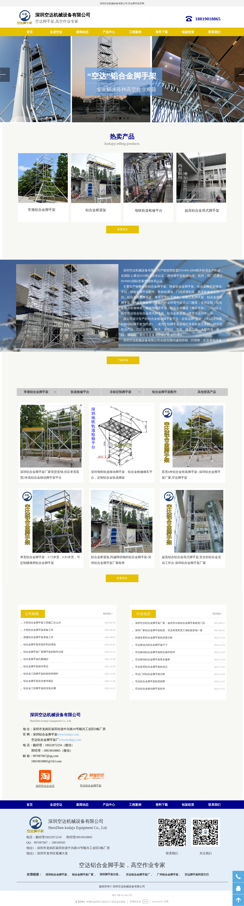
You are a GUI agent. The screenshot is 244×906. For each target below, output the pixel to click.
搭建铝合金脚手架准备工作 (38, 638)
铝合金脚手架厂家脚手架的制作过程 (43, 653)
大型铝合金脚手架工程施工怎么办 (42, 623)
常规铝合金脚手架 (40, 392)
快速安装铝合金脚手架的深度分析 (154, 638)
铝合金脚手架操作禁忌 (35, 667)
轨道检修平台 (80, 392)
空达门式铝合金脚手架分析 (150, 675)
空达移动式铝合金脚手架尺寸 (151, 645)
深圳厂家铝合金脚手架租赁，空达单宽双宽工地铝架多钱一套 (169, 631)
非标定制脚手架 (125, 392)
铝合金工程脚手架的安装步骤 (39, 689)
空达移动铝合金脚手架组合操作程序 (155, 653)
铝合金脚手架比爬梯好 (35, 660)
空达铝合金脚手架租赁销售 (150, 682)
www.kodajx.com (68, 734)
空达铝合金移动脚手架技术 (150, 689)
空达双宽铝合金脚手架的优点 (151, 667)
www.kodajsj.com (70, 739)
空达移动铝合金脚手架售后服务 (152, 660)
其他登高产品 (207, 392)
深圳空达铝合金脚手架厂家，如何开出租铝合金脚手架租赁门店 (170, 624)
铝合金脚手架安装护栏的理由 (39, 645)
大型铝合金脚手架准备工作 (38, 631)
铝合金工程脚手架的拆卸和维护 (40, 674)
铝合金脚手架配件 (164, 392)
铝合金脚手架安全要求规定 (38, 682)
